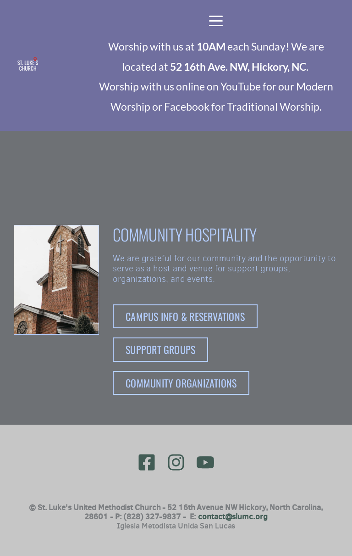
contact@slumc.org (232, 516)
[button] (216, 21)
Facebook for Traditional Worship (241, 106)
